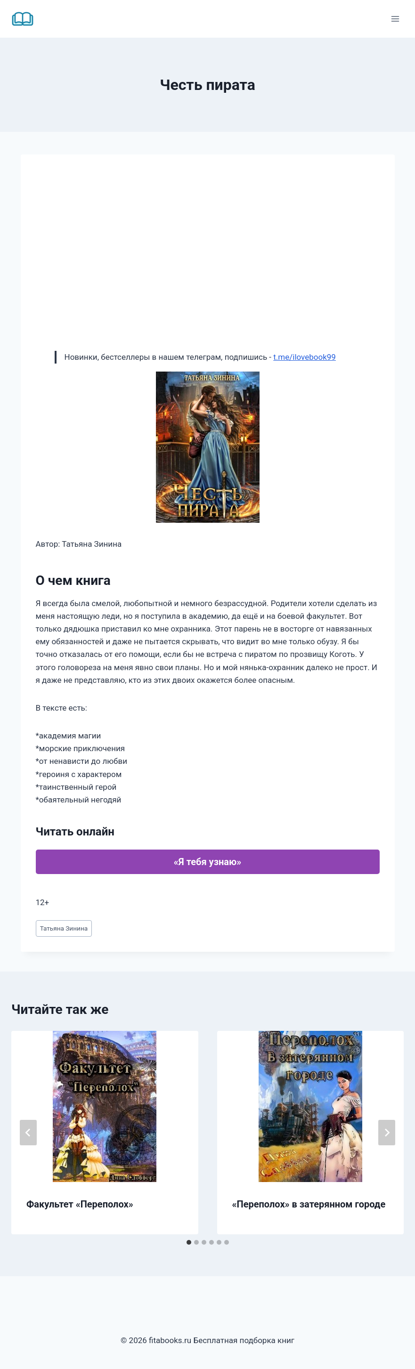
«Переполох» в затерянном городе (309, 1204)
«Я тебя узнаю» (207, 861)
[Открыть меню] (395, 18)
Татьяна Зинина (64, 928)
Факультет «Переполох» (79, 1204)
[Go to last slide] (28, 1132)
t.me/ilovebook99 (304, 357)
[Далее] (386, 1132)
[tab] (189, 1242)
